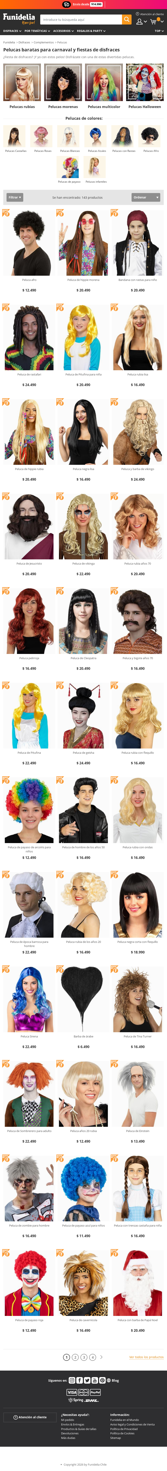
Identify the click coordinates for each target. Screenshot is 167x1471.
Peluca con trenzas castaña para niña (138, 1225)
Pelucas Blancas (70, 151)
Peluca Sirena (29, 1036)
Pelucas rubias (22, 106)
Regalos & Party (89, 31)
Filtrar (13, 197)
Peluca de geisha (83, 753)
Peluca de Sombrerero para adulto (29, 1131)
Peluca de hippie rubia (29, 469)
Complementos (44, 42)
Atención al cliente (30, 1417)
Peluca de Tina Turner (138, 1036)
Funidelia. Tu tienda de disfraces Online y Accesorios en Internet (19, 19)
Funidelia (9, 42)
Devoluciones (69, 1433)
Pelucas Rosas (43, 151)
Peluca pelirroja (29, 658)
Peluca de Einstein (137, 1131)
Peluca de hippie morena (83, 280)
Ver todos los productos (146, 1357)
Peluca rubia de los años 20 (83, 942)
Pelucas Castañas (16, 151)
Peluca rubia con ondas (138, 847)
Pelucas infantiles (96, 181)
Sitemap (115, 1438)
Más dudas (68, 1438)
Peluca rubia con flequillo (138, 753)
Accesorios (61, 31)
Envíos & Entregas (72, 1424)
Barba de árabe (83, 1036)
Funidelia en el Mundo (124, 1420)
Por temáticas (36, 31)
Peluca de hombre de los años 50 (83, 847)
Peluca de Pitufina (29, 753)
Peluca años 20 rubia (83, 1131)
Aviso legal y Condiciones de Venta (132, 1424)
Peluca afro (29, 280)
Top (157, 31)
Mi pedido (67, 1420)
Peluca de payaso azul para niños (83, 1225)
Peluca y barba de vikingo (137, 469)
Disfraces (10, 31)
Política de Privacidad (124, 1429)
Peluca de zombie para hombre (29, 1225)
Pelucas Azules (97, 151)
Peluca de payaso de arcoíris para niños (29, 849)
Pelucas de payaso (69, 181)
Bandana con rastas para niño (138, 280)
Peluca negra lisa (83, 469)
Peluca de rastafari (29, 374)
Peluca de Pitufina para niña (83, 374)
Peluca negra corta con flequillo (137, 942)
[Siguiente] (101, 1357)
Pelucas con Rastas (123, 151)
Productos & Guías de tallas (78, 1429)
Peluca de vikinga (83, 563)
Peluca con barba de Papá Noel (138, 1320)
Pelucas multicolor (104, 106)
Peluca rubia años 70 (137, 563)
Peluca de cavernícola (83, 1320)
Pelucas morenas (63, 106)
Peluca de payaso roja (29, 1320)
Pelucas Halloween (145, 106)
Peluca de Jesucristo (29, 563)
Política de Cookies (122, 1433)
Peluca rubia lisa (137, 374)
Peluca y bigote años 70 (138, 658)
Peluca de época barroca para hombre (29, 944)
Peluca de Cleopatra (83, 658)
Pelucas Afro (151, 151)
